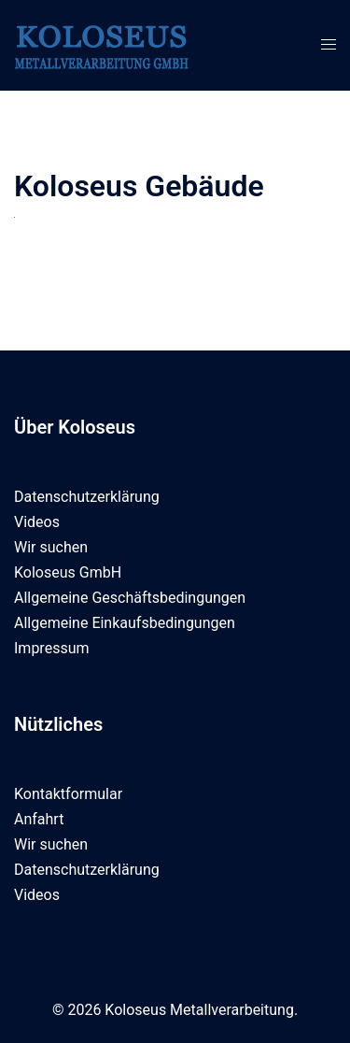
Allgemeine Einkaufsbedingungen (124, 623)
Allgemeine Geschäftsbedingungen (129, 598)
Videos (37, 522)
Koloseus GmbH (67, 572)
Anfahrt (38, 819)
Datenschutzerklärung (87, 497)
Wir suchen (51, 547)
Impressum (52, 648)
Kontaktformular (68, 794)
